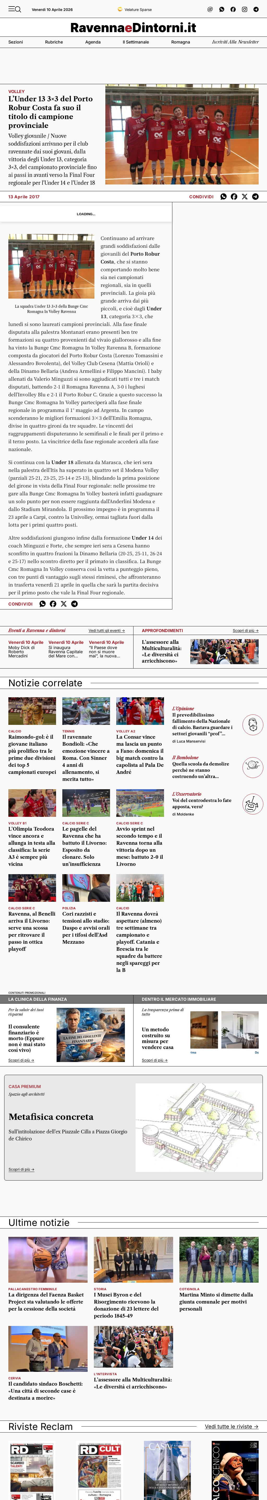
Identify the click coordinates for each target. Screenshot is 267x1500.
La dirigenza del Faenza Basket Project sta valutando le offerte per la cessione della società (46, 1302)
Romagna (180, 42)
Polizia (69, 908)
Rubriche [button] (54, 42)
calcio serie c (75, 823)
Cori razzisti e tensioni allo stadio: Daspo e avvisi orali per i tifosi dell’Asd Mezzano (86, 928)
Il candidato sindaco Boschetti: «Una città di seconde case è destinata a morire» (45, 1391)
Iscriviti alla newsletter (235, 42)
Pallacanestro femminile (32, 1289)
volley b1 (17, 823)
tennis (68, 731)
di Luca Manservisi (188, 741)
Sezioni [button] (15, 42)
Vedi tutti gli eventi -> (107, 630)
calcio (14, 731)
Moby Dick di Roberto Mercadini (21, 651)
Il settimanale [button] (136, 42)
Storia (100, 1289)
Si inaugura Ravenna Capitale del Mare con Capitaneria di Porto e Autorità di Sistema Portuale (66, 651)
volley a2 (125, 731)
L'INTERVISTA (105, 1374)
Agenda (93, 42)
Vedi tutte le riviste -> (232, 1426)
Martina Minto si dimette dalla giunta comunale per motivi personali (216, 1302)
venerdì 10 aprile (26, 642)
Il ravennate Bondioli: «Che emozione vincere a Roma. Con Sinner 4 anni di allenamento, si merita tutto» (86, 758)
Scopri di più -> (246, 630)
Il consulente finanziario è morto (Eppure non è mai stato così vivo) (26, 1038)
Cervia (14, 1378)
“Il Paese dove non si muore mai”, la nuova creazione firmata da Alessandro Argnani (106, 651)
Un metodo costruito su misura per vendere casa (158, 1038)
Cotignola (189, 1289)
